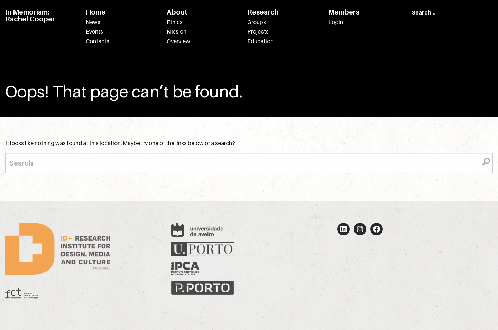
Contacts (97, 41)
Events (94, 31)
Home (95, 12)
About (177, 12)
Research (263, 12)
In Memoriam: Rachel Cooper (30, 15)
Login (335, 22)
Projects (258, 31)
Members (343, 12)
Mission (176, 31)
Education (260, 41)
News (93, 22)
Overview (178, 41)
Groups (256, 22)
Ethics (175, 22)
